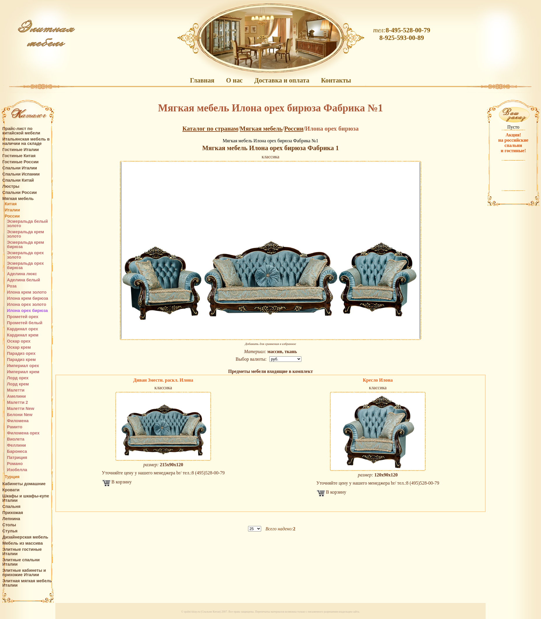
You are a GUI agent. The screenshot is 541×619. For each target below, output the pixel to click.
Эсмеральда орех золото (25, 255)
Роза (12, 286)
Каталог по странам (210, 128)
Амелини (16, 396)
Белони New (19, 415)
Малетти (15, 390)
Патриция (17, 457)
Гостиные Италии (20, 150)
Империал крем (23, 372)
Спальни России (19, 192)
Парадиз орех (21, 353)
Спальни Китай (18, 180)
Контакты (336, 80)
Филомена (18, 421)
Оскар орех (19, 341)
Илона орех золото (26, 304)
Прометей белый (24, 323)
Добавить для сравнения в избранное (270, 344)
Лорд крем (18, 384)
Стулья (9, 531)
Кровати (11, 490)
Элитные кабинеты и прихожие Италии (24, 572)
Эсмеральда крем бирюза (25, 244)
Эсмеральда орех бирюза (25, 265)
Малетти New (20, 408)
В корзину (121, 481)
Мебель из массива (22, 543)
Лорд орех (18, 378)
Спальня (11, 506)
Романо (15, 464)
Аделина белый (23, 280)
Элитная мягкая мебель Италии (27, 583)
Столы (9, 525)
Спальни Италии (19, 168)
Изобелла (17, 470)
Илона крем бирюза (27, 298)
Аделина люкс (22, 274)
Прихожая (12, 513)
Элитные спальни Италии (21, 562)
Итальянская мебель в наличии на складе (26, 141)
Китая (11, 204)
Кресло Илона (378, 380)
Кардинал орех (22, 329)
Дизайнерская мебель (25, 537)
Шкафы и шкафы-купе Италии (25, 498)
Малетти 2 (17, 402)
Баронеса (17, 451)
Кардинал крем (22, 335)
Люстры (10, 186)
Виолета (15, 439)
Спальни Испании (21, 174)
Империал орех (23, 366)
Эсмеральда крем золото (25, 234)
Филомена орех (23, 433)
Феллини (16, 445)
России (12, 216)
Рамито (14, 427)
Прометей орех (22, 317)
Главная (202, 80)
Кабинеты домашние (23, 484)
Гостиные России (20, 162)
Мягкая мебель (18, 199)
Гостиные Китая (19, 156)
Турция (12, 477)
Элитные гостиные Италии (22, 551)
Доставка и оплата (282, 80)
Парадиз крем (21, 359)
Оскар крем (19, 347)
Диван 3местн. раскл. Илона (163, 380)
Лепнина (11, 519)
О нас (234, 80)
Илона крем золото (27, 292)
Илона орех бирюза (27, 310)
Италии (12, 210)
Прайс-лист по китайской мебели (21, 131)
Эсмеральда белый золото (27, 223)
